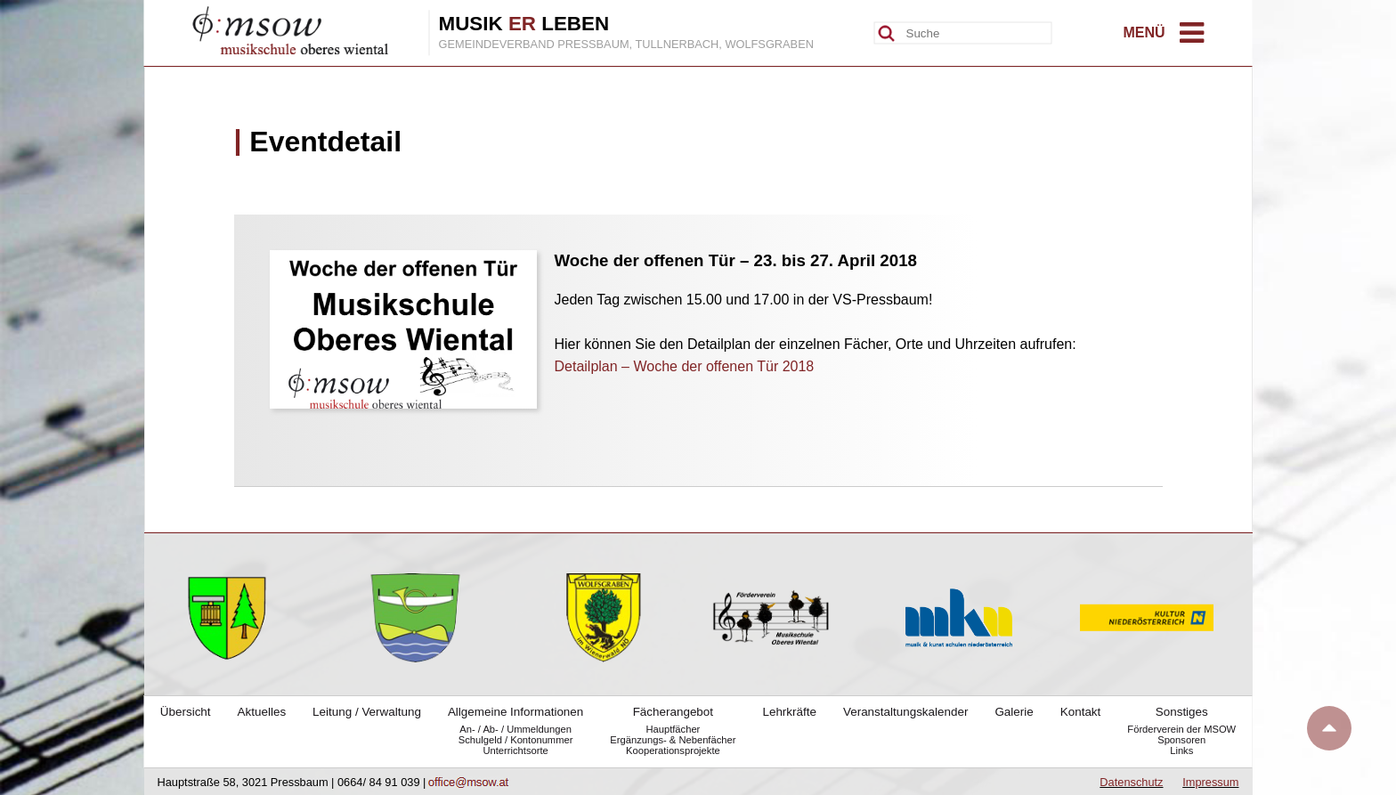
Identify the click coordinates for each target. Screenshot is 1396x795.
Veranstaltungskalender (905, 711)
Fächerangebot (673, 711)
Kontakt (1080, 711)
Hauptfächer (672, 729)
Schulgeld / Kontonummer (516, 739)
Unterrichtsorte (515, 750)
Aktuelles (262, 711)
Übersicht (185, 711)
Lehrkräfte (789, 711)
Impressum (1210, 782)
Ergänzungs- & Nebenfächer (672, 739)
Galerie (1013, 711)
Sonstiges (1182, 711)
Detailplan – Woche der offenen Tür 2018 (685, 366)
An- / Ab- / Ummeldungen (515, 729)
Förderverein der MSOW (1181, 729)
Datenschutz (1131, 782)
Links (1181, 750)
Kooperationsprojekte (673, 750)
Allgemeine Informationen (515, 711)
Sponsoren (1181, 739)
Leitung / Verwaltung (366, 711)
